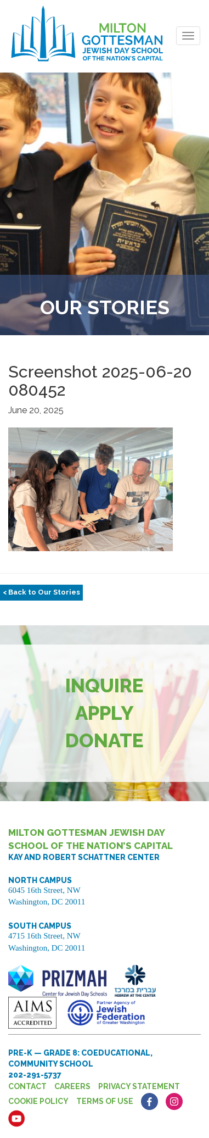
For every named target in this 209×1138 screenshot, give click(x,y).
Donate (104, 740)
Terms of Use (104, 1101)
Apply (104, 713)
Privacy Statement (139, 1086)
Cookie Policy (38, 1101)
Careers (72, 1086)
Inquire (104, 685)
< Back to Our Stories (41, 592)
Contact (27, 1086)
